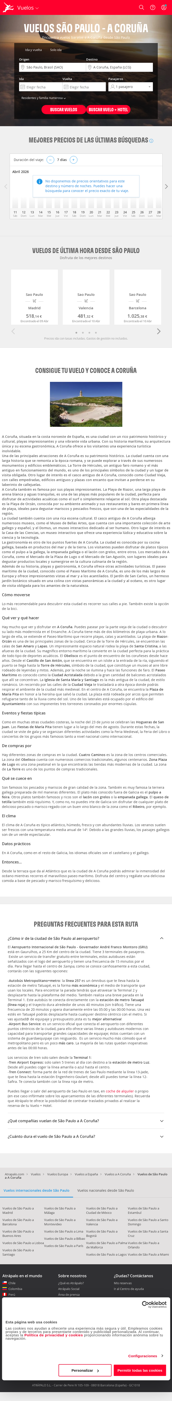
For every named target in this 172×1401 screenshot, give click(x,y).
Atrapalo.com (14, 1174)
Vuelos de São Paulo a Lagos (106, 1254)
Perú (11, 1294)
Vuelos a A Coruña (118, 1174)
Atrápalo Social (68, 1289)
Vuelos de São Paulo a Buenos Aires (18, 1233)
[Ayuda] (153, 7)
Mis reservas (123, 1283)
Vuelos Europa (57, 1174)
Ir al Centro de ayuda (129, 1289)
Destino (92, 59)
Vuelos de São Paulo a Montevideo (60, 1222)
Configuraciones (142, 1356)
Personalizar (85, 1370)
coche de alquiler (120, 1091)
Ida (21, 79)
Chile (11, 1283)
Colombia (15, 1289)
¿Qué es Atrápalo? (71, 1283)
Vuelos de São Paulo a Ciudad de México (101, 1210)
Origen (24, 59)
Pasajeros (115, 79)
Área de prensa (69, 1294)
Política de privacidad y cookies (53, 1335)
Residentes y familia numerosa (44, 98)
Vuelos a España (86, 1174)
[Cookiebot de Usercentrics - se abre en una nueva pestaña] (145, 1304)
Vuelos (36, 1174)
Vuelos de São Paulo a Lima (63, 1231)
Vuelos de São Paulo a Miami (148, 1254)
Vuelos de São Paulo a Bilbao (64, 1238)
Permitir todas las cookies (139, 1370)
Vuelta (67, 79)
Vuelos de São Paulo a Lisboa (23, 1243)
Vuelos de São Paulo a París (63, 1246)
